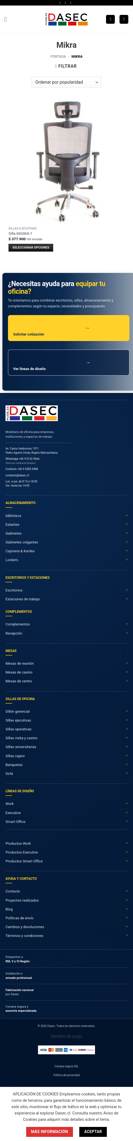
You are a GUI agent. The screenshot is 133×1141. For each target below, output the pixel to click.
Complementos (18, 624)
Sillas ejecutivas (18, 720)
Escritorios (14, 590)
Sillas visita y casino (21, 738)
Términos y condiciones (24, 936)
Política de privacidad (66, 1075)
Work (10, 804)
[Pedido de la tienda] (66, 82)
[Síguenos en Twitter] (66, 3)
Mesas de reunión (20, 663)
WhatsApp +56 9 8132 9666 (22, 458)
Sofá (9, 774)
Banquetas (14, 765)
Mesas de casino (19, 672)
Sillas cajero (15, 756)
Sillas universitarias (21, 747)
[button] (7, 19)
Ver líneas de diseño (52, 365)
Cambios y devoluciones (25, 927)
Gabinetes (13, 533)
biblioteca (13, 516)
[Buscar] (110, 19)
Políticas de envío (20, 918)
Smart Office (15, 822)
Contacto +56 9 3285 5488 (22, 469)
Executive (13, 813)
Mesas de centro (19, 681)
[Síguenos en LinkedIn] (72, 3)
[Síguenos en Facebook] (61, 3)
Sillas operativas (18, 729)
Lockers (12, 560)
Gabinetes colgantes (22, 542)
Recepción (14, 633)
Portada (58, 56)
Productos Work (18, 843)
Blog (9, 909)
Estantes (12, 524)
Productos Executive (22, 852)
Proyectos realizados (22, 900)
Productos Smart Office (24, 861)
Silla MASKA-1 (20, 233)
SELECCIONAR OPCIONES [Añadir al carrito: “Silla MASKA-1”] (30, 247)
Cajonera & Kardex (20, 551)
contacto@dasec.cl (17, 475)
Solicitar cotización (51, 330)
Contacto (13, 891)
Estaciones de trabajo (23, 599)
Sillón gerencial (18, 711)
